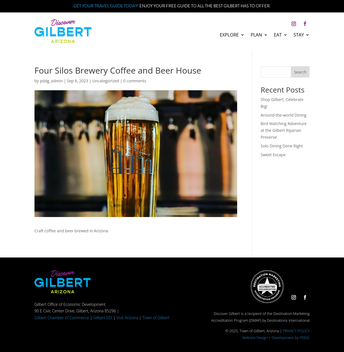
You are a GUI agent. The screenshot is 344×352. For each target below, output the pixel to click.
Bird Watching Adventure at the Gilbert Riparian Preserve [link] (284, 130)
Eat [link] (278, 35)
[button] (293, 23)
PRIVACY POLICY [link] (296, 330)
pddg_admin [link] (51, 80)
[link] (63, 41)
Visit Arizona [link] (127, 317)
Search (300, 72)
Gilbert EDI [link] (102, 317)
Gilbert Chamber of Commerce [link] (61, 317)
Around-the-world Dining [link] (283, 115)
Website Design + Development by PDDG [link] (276, 337)
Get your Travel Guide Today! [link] (106, 6)
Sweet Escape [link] (273, 154)
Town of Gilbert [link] (156, 317)
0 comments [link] (134, 80)
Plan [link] (256, 35)
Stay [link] (299, 35)
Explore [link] (229, 35)
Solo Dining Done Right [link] (282, 146)
